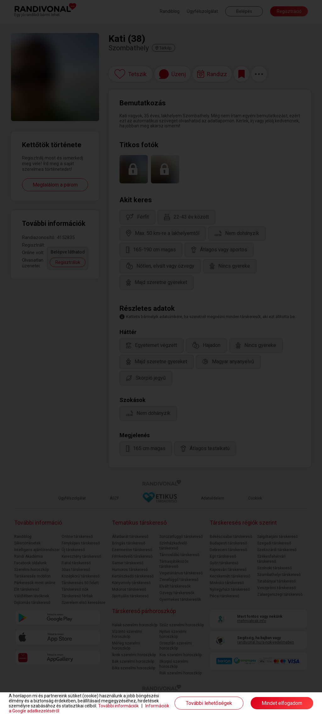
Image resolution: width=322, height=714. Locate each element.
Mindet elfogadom (282, 703)
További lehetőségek (209, 703)
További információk (118, 705)
